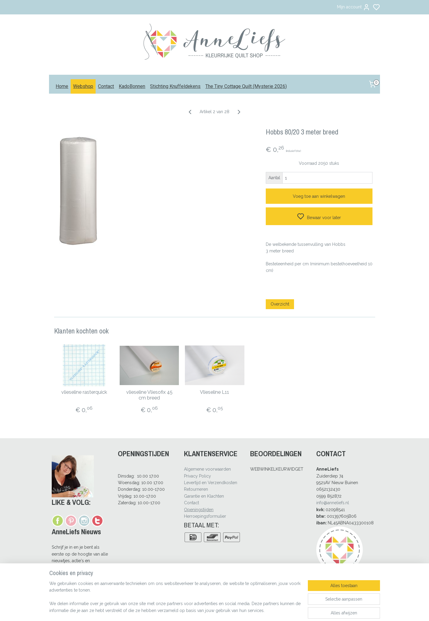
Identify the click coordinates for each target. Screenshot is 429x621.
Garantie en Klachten (204, 496)
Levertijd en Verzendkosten (210, 482)
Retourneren (196, 489)
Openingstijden (198, 509)
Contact (106, 86)
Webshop (83, 86)
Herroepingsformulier (205, 516)
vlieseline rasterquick (84, 392)
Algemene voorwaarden (207, 469)
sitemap (231, 610)
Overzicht (280, 304)
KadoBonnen (132, 86)
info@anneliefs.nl (332, 502)
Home (62, 86)
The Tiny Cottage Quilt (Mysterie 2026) (246, 86)
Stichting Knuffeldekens (175, 86)
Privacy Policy (197, 476)
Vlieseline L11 (214, 392)
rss (242, 610)
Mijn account (353, 7)
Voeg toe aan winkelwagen (319, 196)
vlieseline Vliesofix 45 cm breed (149, 395)
